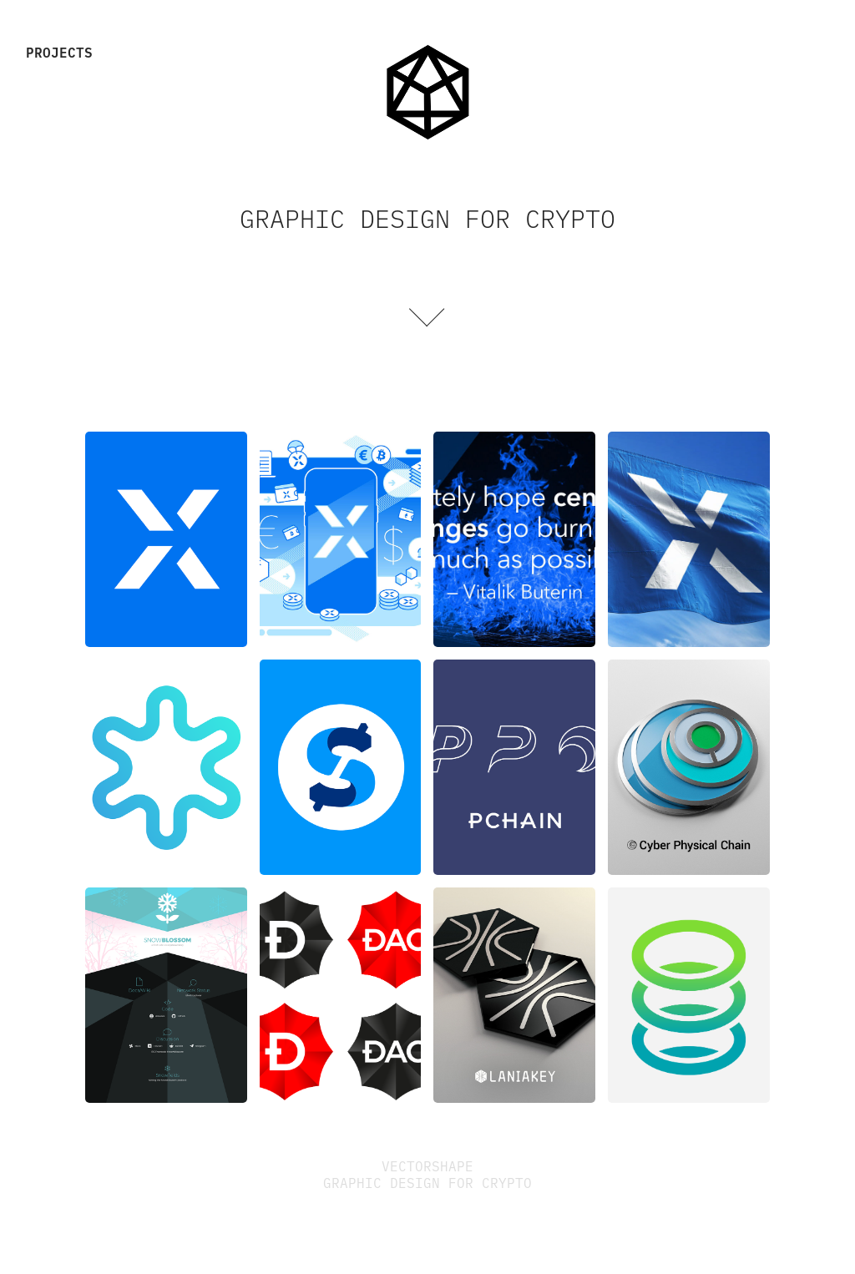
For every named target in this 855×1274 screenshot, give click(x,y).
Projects (59, 52)
